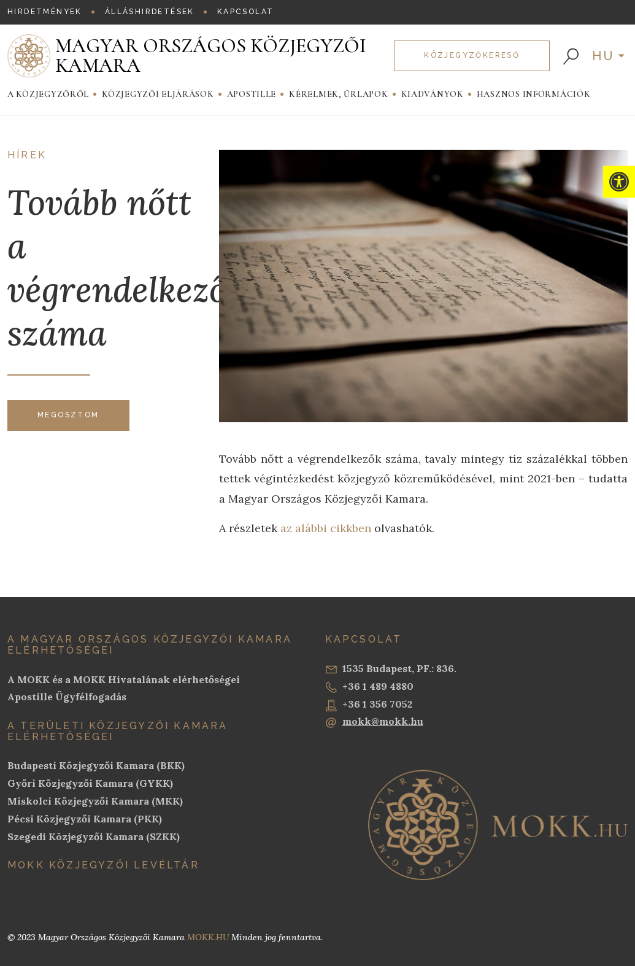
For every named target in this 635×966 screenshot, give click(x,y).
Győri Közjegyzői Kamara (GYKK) (90, 783)
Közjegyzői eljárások (158, 94)
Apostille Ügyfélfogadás (66, 696)
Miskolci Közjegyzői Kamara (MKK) (95, 801)
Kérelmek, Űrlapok (338, 94)
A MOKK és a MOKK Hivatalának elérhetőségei (123, 679)
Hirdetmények (44, 11)
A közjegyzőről (48, 94)
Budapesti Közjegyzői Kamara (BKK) (96, 765)
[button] (619, 182)
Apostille (252, 94)
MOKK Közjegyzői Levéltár (103, 865)
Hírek (27, 155)
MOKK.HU (208, 937)
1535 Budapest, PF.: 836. (390, 669)
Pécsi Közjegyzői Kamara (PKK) (84, 819)
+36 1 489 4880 (369, 687)
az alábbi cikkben (324, 528)
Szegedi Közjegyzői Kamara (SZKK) (93, 836)
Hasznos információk (534, 94)
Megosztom (68, 415)
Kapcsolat (245, 11)
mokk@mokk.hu (374, 721)
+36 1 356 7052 (368, 704)
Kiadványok (432, 94)
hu (603, 55)
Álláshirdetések (149, 11)
